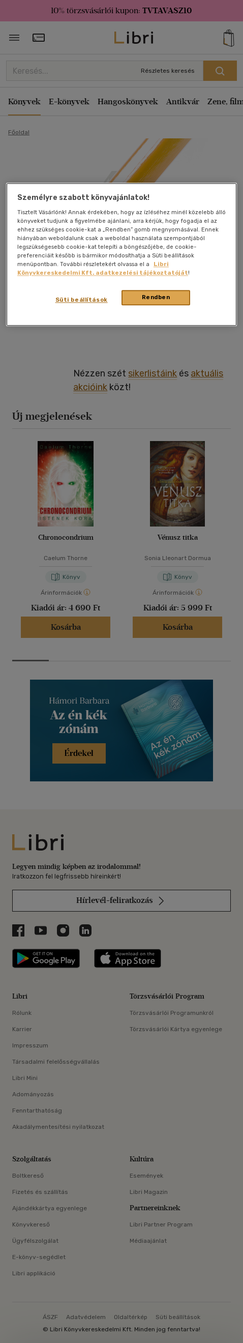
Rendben (156, 297)
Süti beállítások (81, 299)
